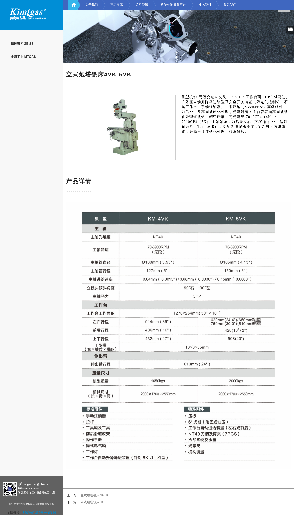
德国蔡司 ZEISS (22, 43)
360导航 (28, 512)
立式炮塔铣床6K (92, 502)
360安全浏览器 (45, 512)
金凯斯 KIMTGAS (23, 56)
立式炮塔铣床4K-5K (94, 495)
